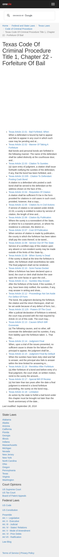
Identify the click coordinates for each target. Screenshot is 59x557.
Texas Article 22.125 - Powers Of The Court (30, 309)
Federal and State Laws (23, 25)
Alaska (5, 423)
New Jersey (8, 454)
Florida (5, 432)
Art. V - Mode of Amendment (16, 530)
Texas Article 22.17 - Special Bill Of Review (30, 379)
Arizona (6, 426)
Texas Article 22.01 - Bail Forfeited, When (29, 132)
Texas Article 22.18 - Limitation (24, 392)
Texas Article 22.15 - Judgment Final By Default (32, 354)
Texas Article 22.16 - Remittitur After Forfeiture (31, 366)
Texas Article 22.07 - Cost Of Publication (28, 230)
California (7, 429)
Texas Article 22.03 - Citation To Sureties (28, 163)
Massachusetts (9, 445)
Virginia (6, 476)
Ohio (4, 464)
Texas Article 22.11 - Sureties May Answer (29, 281)
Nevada (6, 451)
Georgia (6, 435)
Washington (8, 480)
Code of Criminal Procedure (18, 29)
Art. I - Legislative (10, 518)
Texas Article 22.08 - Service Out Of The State (31, 243)
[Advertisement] (29, 98)
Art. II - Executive (10, 521)
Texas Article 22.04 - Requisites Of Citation (29, 192)
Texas (5, 473)
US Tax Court (8, 492)
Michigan (6, 448)
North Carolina (9, 461)
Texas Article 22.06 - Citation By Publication (30, 217)
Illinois (5, 438)
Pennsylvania (8, 470)
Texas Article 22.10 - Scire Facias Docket (29, 268)
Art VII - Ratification (11, 537)
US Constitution (10, 510)
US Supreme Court (11, 489)
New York (7, 457)
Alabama (6, 419)
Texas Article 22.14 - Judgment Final (26, 341)
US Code (6, 505)
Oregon (6, 467)
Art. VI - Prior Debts (11, 534)
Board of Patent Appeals (14, 496)
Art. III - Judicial (9, 524)
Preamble (7, 515)
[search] (29, 15)
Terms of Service (10, 553)
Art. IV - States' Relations (14, 527)
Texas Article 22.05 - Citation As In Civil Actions (32, 204)
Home (5, 25)
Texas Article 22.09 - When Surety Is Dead (29, 255)
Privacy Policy (27, 553)
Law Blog (6, 542)
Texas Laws (44, 25)
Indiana (6, 442)
